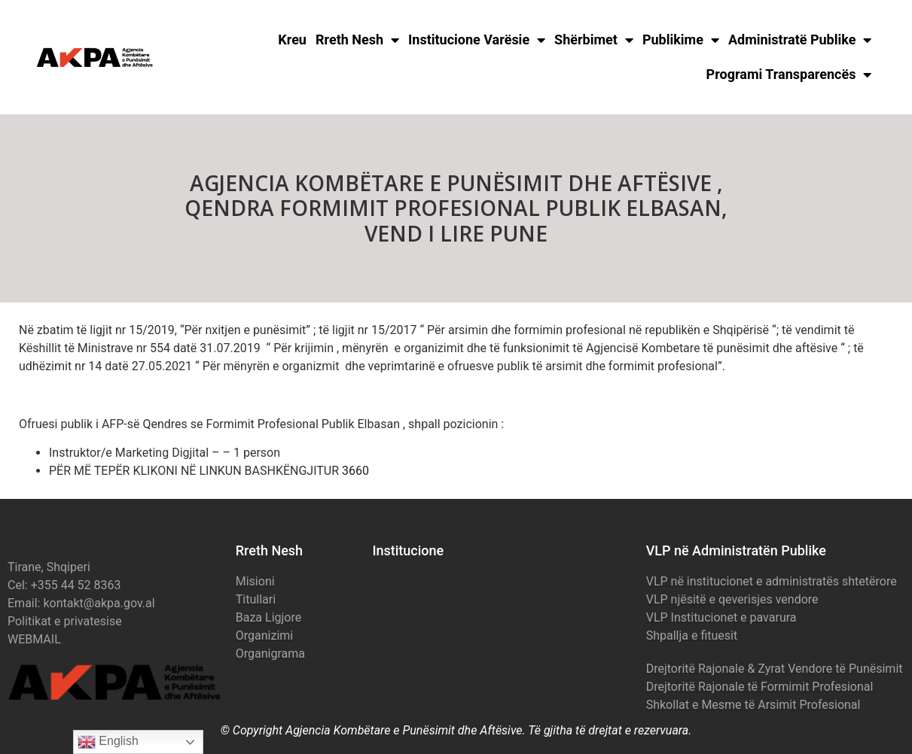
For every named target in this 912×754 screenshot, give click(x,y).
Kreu (292, 39)
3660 (355, 471)
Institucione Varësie (476, 40)
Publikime (680, 40)
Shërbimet (593, 40)
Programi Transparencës (789, 74)
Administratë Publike (800, 40)
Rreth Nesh (357, 40)
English (108, 742)
